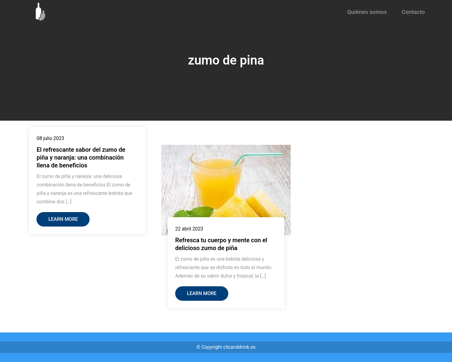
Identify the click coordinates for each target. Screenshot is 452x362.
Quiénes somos (367, 11)
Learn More (63, 219)
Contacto (413, 11)
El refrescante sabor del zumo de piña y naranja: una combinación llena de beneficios (80, 157)
